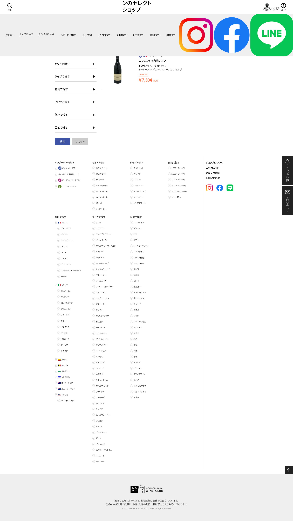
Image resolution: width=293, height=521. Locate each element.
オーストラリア (65, 382)
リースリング (101, 280)
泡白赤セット (101, 173)
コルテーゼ (100, 397)
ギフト (136, 240)
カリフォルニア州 (67, 400)
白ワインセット (101, 197)
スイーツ (137, 304)
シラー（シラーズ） (102, 263)
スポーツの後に (140, 321)
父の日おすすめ (140, 391)
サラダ (136, 315)
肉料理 (136, 269)
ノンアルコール (140, 203)
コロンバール (101, 333)
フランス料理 (139, 257)
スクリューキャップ (141, 245)
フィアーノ (100, 368)
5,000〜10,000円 (179, 185)
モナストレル (101, 327)
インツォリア (101, 350)
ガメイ (98, 438)
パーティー (138, 368)
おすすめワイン (140, 292)
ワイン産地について (46, 34)
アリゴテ (99, 420)
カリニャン (100, 403)
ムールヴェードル (103, 414)
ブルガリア (64, 371)
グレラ (98, 222)
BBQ (136, 234)
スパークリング (140, 191)
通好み (136, 380)
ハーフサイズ (139, 251)
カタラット (100, 374)
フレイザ (99, 409)
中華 (135, 356)
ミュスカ (99, 426)
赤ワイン (137, 173)
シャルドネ (100, 257)
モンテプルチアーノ (103, 234)
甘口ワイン (138, 197)
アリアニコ (100, 228)
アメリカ (63, 394)
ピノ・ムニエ (100, 444)
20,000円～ (176, 197)
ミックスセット (101, 208)
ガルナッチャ (101, 304)
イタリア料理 (139, 263)
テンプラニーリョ (102, 298)
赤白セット (100, 179)
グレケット (100, 309)
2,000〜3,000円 (178, 173)
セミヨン (99, 321)
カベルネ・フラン (102, 385)
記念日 (136, 333)
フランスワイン (139, 374)
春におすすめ (139, 298)
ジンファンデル (101, 345)
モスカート (100, 461)
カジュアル (138, 327)
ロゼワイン (138, 185)
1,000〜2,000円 (178, 168)
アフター (137, 362)
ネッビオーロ (101, 292)
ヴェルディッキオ (102, 315)
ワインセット (138, 168)
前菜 (135, 345)
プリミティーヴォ (102, 339)
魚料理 (136, 275)
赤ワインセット (101, 191)
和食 (135, 350)
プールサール (101, 432)
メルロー (99, 251)
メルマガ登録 (213, 172)
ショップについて (26, 34)
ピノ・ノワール (101, 240)
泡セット (99, 203)
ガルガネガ (100, 362)
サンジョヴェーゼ (103, 269)
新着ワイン (138, 228)
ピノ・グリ (99, 356)
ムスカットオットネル (104, 450)
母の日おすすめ (140, 385)
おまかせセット (102, 168)
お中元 (136, 397)
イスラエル (64, 377)
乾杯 (135, 339)
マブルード (100, 455)
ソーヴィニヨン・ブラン (104, 286)
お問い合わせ (213, 178)
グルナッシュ (101, 275)
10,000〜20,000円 (179, 191)
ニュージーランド (66, 388)
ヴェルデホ (100, 391)
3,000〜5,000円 (178, 179)
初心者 (136, 280)
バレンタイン (139, 222)
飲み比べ (137, 286)
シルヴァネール (102, 380)
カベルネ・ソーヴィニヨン (106, 245)
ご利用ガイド (212, 167)
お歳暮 (136, 309)
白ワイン (137, 179)
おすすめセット (102, 185)
